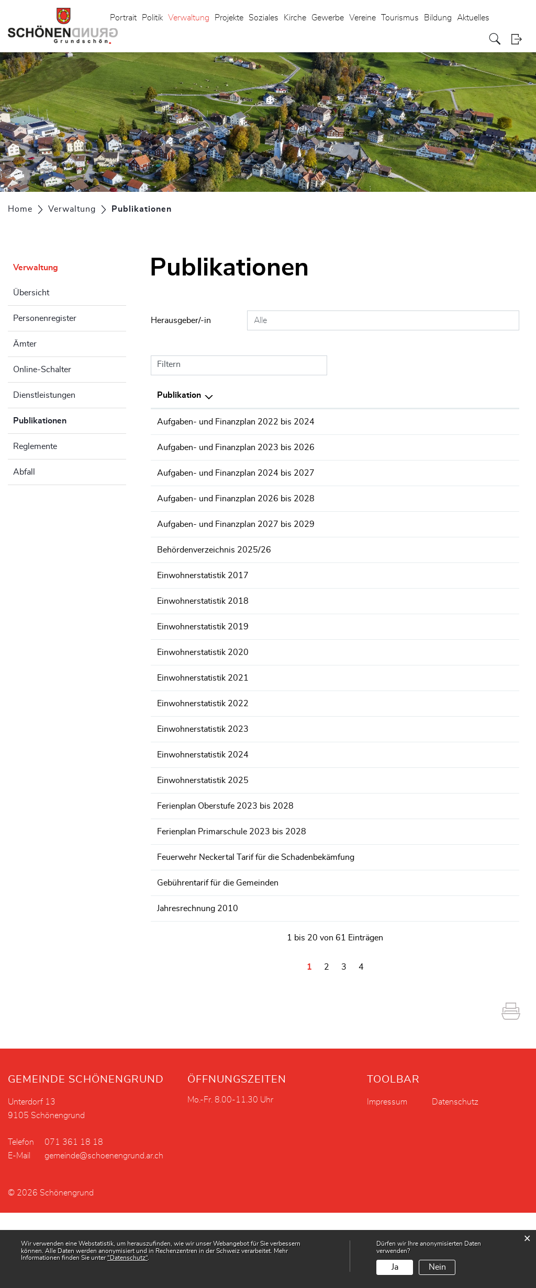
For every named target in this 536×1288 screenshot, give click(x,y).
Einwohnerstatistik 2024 (203, 817)
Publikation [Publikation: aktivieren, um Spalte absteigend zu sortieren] (179, 395)
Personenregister (44, 318)
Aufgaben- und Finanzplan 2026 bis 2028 (236, 536)
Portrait (123, 18)
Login (519, 39)
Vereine (362, 18)
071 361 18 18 (73, 1217)
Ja (395, 1267)
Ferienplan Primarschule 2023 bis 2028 (231, 894)
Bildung (438, 18)
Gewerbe (327, 18)
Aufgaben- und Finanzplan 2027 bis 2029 (236, 574)
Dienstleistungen (44, 395)
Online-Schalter (42, 369)
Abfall (24, 472)
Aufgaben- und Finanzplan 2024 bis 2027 (236, 498)
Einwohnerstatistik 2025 (203, 843)
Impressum (387, 1177)
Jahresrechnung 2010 (197, 971)
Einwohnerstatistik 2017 (203, 638)
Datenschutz (455, 1177)
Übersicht (31, 293)
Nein (437, 1267)
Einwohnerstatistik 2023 (203, 792)
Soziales (263, 18)
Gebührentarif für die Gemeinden (217, 945)
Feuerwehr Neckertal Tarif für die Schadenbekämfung (255, 920)
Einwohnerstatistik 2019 (203, 689)
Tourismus (400, 18)
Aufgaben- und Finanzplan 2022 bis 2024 (236, 422)
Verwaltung (188, 18)
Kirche (295, 18)
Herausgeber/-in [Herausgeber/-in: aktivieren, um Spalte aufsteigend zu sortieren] (421, 395)
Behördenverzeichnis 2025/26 (214, 612)
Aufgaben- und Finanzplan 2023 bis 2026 (236, 460)
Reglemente (35, 446)
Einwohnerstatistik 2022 (203, 766)
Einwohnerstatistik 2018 (203, 664)
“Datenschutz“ (127, 1258)
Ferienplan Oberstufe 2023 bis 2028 (225, 869)
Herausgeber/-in (181, 320)
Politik (152, 18)
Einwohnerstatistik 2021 (203, 741)
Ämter (25, 344)
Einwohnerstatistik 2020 (203, 715)
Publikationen (66, 419)
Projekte (229, 18)
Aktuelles (473, 18)
